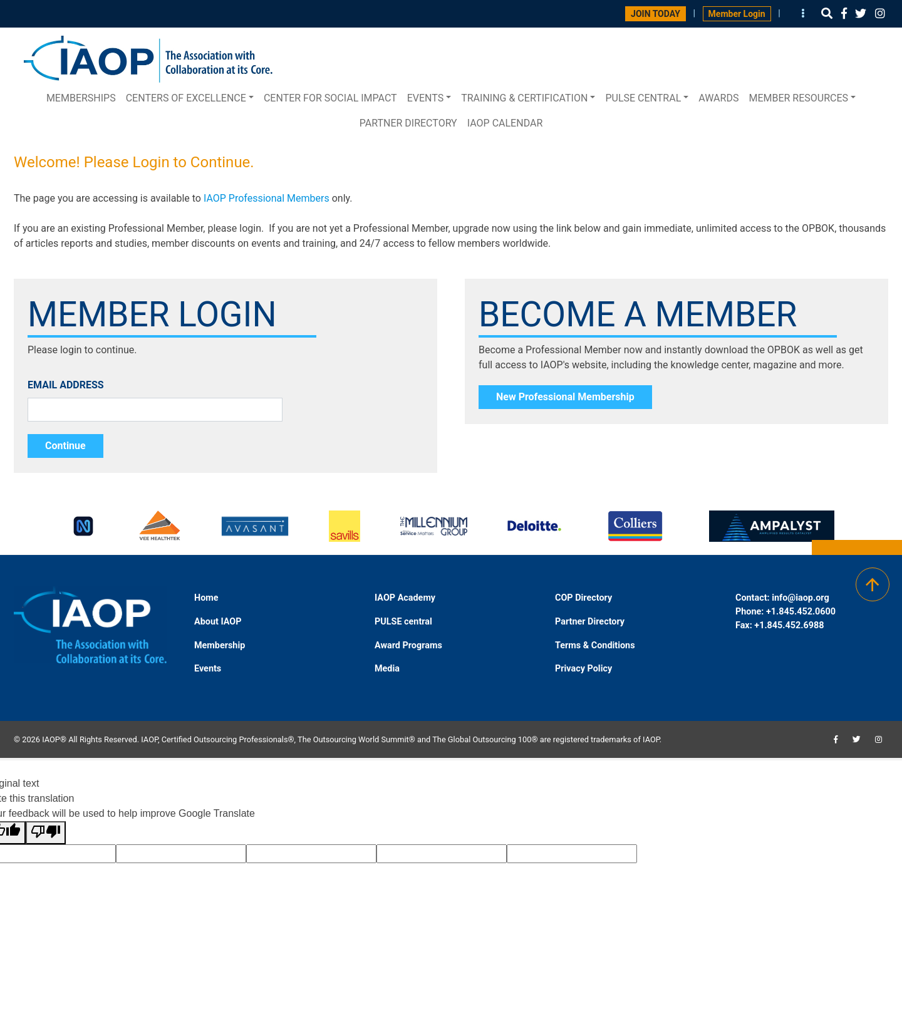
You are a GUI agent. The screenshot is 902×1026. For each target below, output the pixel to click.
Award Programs (408, 645)
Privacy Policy (583, 668)
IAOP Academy (405, 598)
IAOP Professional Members (266, 198)
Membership (219, 645)
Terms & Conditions (595, 645)
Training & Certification (524, 98)
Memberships (81, 98)
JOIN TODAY (655, 14)
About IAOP (217, 621)
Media (387, 668)
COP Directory (583, 598)
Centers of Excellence (186, 98)
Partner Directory (408, 123)
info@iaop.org (800, 598)
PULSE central (643, 98)
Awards (718, 98)
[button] (827, 13)
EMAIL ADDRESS (66, 385)
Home (206, 598)
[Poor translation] (46, 832)
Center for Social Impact (330, 98)
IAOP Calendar (505, 123)
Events (425, 98)
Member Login (736, 14)
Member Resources (798, 98)
